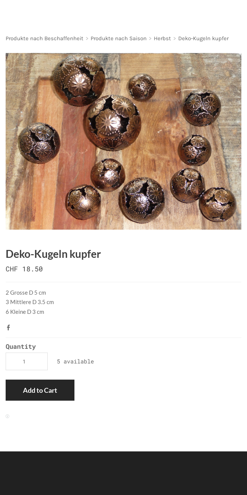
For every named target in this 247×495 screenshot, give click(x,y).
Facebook (10, 327)
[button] (40, 390)
